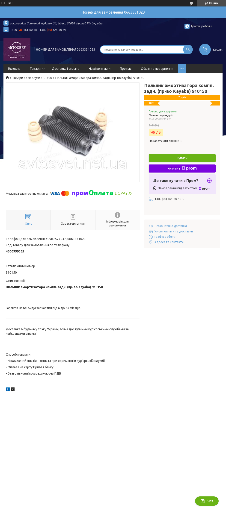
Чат (207, 501)
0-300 (48, 78)
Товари (35, 68)
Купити (182, 158)
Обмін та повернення (157, 68)
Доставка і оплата (65, 68)
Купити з (182, 168)
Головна (14, 68)
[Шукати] (188, 49)
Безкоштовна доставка (171, 226)
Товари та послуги (26, 78)
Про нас (125, 68)
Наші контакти (99, 68)
